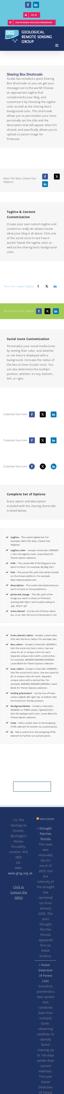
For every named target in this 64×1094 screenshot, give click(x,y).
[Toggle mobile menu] (57, 45)
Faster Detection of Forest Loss (45, 973)
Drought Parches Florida (46, 833)
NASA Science (47, 819)
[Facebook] (45, 176)
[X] (57, 176)
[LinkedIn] (45, 184)
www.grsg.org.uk (20, 873)
